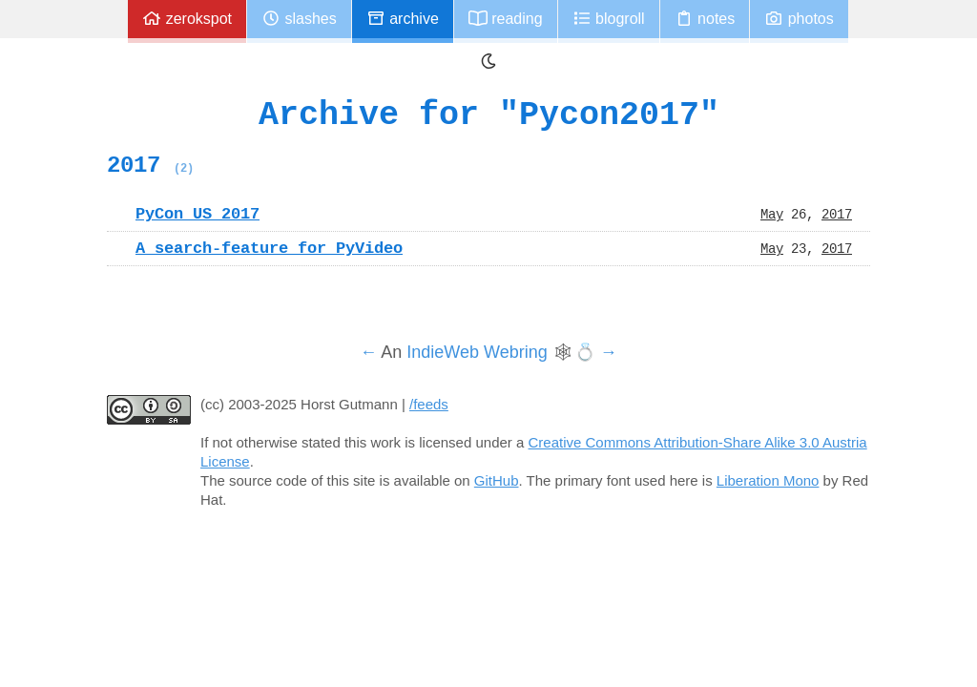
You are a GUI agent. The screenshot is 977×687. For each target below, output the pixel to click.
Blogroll (608, 18)
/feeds (428, 404)
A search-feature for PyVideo (269, 248)
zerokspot (187, 18)
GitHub (496, 480)
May (771, 213)
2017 (150, 165)
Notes (705, 18)
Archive (402, 18)
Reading (505, 18)
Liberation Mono (768, 480)
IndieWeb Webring (476, 352)
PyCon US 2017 (197, 213)
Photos (798, 18)
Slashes (299, 18)
